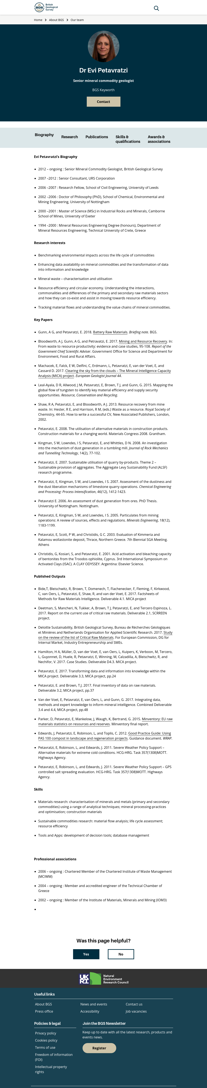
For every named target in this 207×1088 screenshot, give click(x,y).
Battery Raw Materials (110, 332)
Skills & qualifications (128, 139)
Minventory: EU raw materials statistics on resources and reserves (105, 721)
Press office (44, 1011)
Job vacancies (136, 1011)
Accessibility (89, 1011)
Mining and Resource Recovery (143, 341)
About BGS (56, 20)
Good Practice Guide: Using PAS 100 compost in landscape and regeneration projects (104, 736)
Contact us (134, 1004)
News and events (93, 1004)
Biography (44, 135)
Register (99, 1048)
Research (69, 137)
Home (38, 20)
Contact (103, 101)
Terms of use (45, 1047)
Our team (77, 20)
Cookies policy (46, 1040)
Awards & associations (159, 139)
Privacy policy (45, 1033)
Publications (96, 137)
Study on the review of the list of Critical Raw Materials (105, 635)
